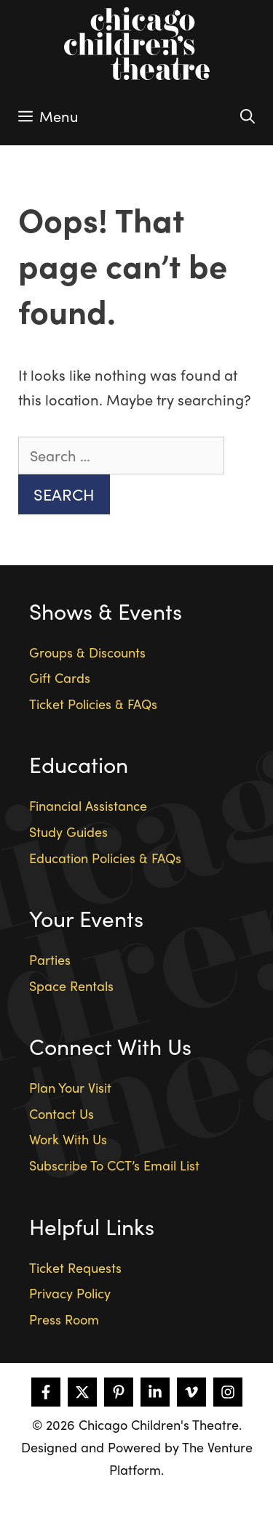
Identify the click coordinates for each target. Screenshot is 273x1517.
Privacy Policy (70, 1293)
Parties (50, 959)
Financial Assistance (88, 805)
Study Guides (68, 831)
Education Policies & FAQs (105, 858)
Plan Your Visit (70, 1087)
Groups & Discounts (87, 652)
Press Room (64, 1319)
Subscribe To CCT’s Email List (114, 1165)
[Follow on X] (82, 1392)
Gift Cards (59, 677)
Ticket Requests (75, 1267)
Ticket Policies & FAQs (93, 704)
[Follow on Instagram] (227, 1392)
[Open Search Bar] (247, 116)
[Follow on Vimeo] (191, 1392)
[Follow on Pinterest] (118, 1392)
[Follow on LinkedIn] (155, 1392)
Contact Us (61, 1113)
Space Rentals (71, 985)
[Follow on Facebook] (45, 1392)
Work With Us (68, 1139)
